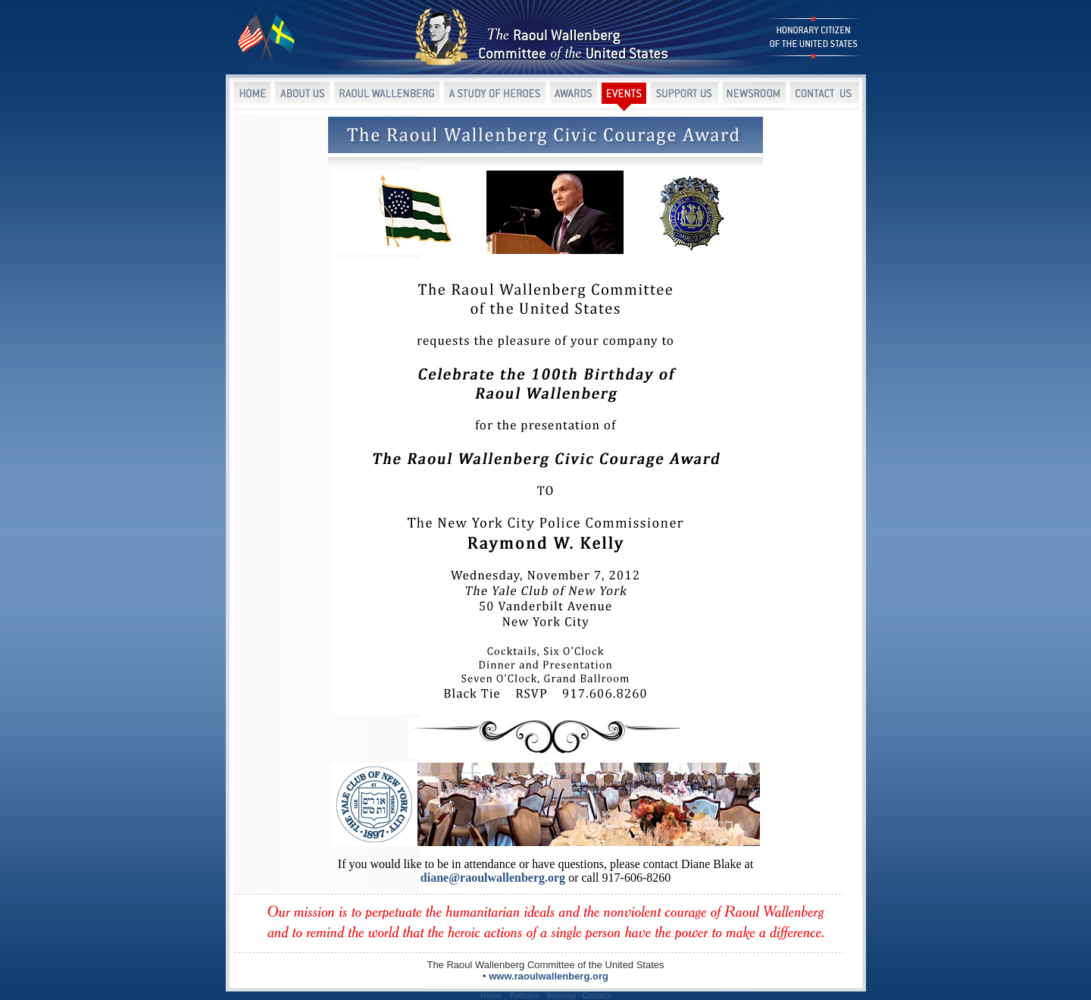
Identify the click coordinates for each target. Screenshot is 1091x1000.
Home (491, 996)
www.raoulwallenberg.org (548, 976)
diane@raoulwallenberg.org (492, 877)
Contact (596, 996)
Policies (524, 996)
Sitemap (562, 996)
